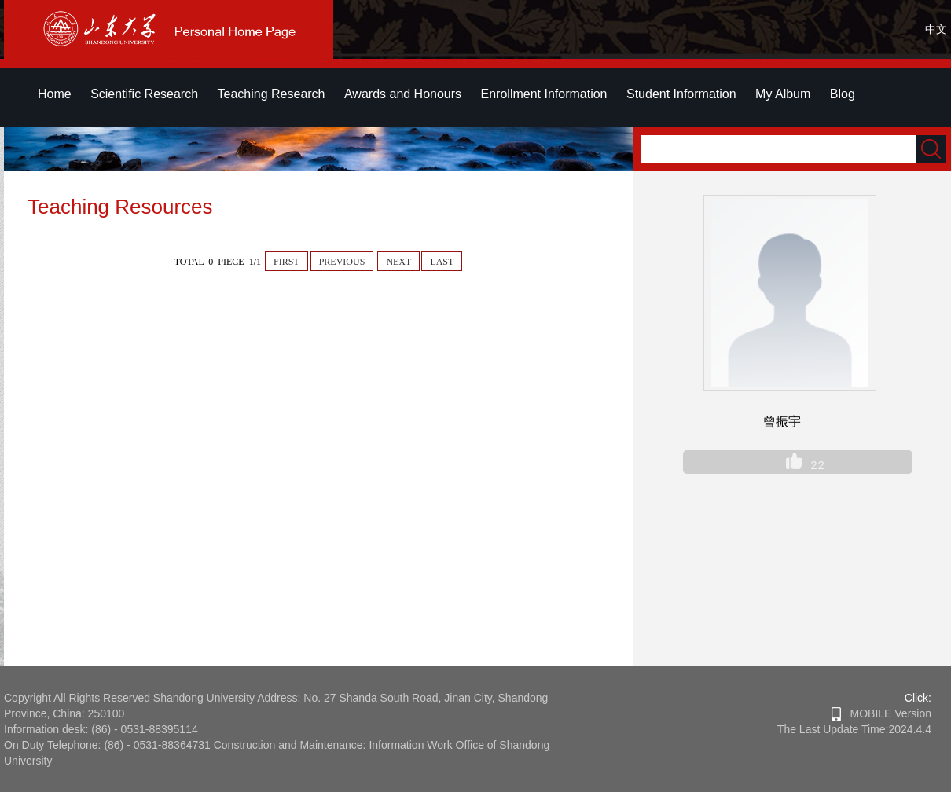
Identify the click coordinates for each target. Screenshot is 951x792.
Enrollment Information (544, 94)
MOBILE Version (881, 713)
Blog (842, 94)
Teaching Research (271, 94)
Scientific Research (144, 94)
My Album (782, 94)
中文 (936, 29)
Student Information (681, 94)
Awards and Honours (402, 94)
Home (55, 94)
